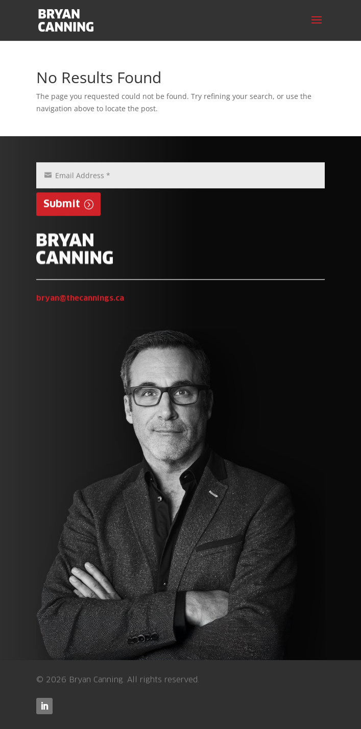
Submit (61, 219)
